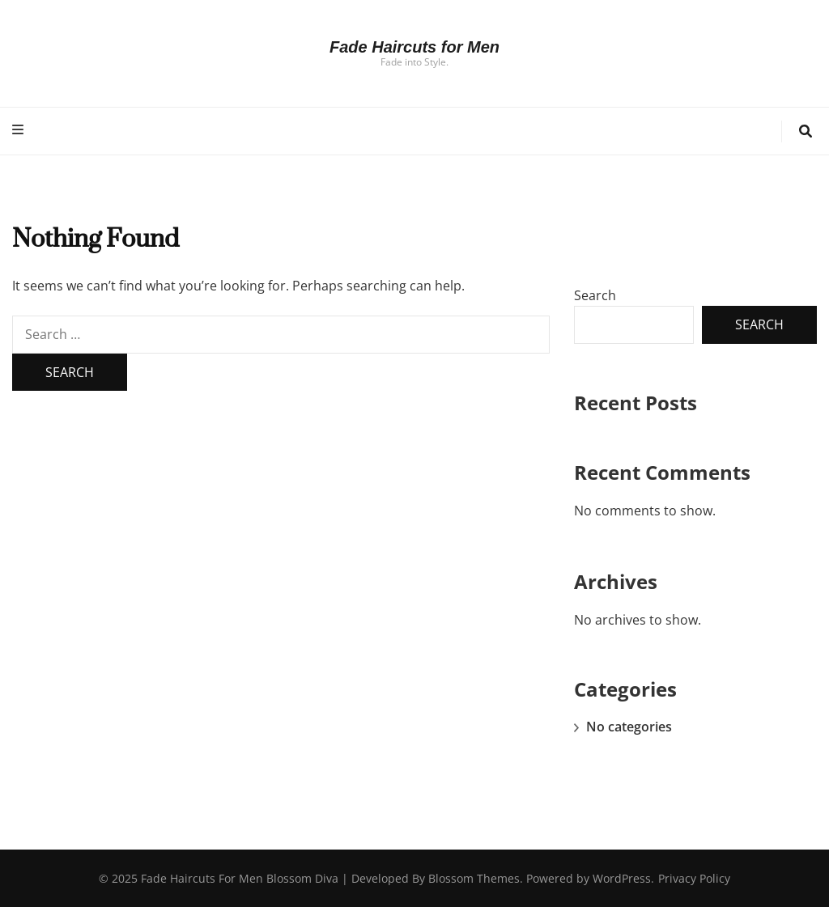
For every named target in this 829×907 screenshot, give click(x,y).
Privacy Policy (694, 878)
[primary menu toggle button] (20, 130)
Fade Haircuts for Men (414, 47)
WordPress (622, 878)
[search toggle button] (805, 131)
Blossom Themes (474, 878)
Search (595, 295)
